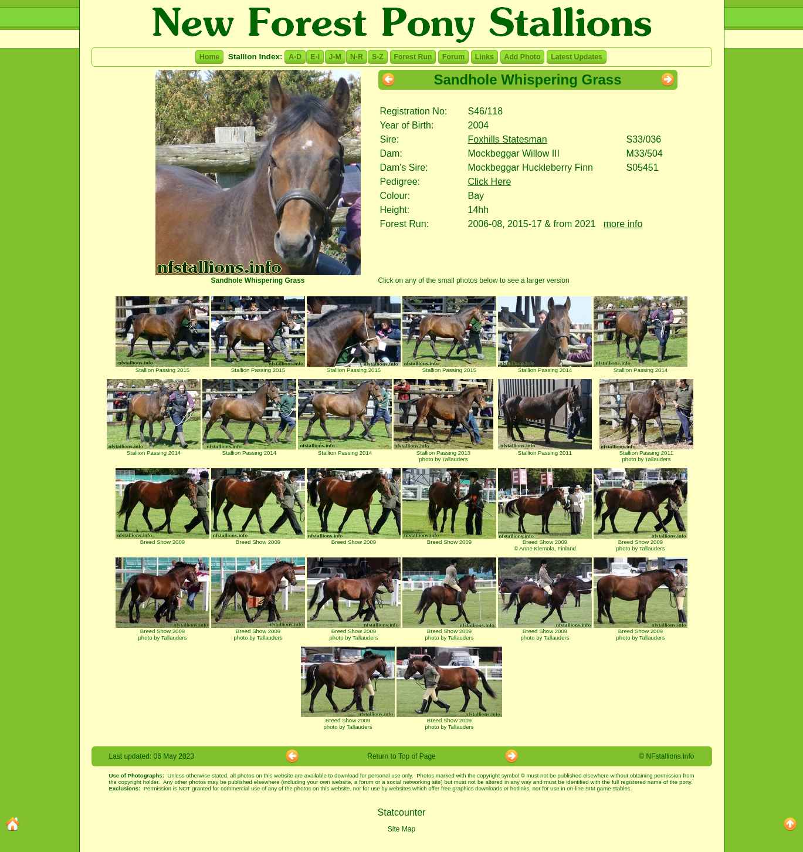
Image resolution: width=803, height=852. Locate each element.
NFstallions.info (670, 756)
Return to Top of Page (401, 756)
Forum (453, 57)
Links (484, 57)
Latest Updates (576, 57)
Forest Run (413, 57)
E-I (315, 57)
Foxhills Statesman (507, 139)
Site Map (401, 829)
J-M (335, 57)
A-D (295, 57)
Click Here (489, 182)
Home (209, 57)
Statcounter (402, 812)
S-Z (378, 57)
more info (623, 224)
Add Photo (522, 57)
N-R (356, 57)
